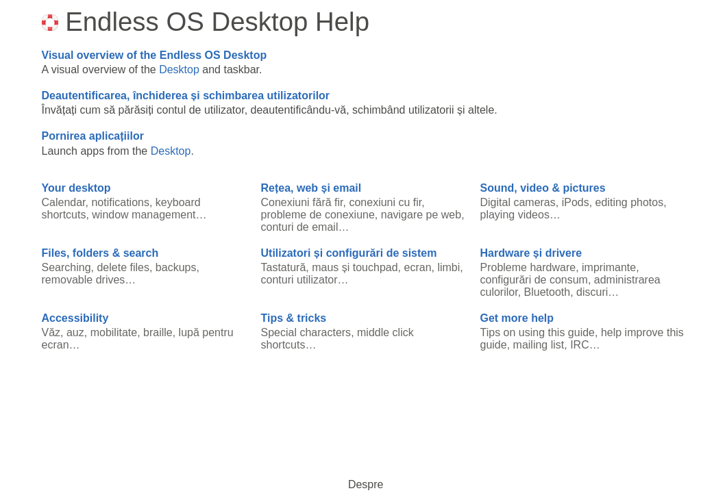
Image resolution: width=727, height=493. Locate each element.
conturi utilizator (299, 280)
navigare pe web (421, 214)
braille (158, 332)
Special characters (306, 332)
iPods (575, 202)
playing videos (515, 214)
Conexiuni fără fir (302, 202)
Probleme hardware (528, 267)
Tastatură (283, 267)
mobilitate (113, 332)
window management (143, 214)
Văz (51, 332)
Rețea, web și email (311, 188)
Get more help (517, 318)
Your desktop (76, 188)
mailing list (539, 345)
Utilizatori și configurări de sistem (349, 253)
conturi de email (299, 227)
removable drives (83, 280)
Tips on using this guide (537, 332)
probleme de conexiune (318, 214)
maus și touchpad (354, 267)
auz (75, 332)
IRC (579, 345)
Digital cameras (518, 202)
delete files (123, 267)
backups (176, 267)
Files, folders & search (100, 253)
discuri (592, 292)
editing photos (629, 202)
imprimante (609, 267)
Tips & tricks (294, 318)
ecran (418, 267)
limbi (448, 267)
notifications (120, 202)
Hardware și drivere (531, 253)
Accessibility (75, 318)
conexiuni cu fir (385, 202)
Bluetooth (547, 292)
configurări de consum (534, 280)
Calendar (64, 202)
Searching (66, 267)
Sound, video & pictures (543, 188)
